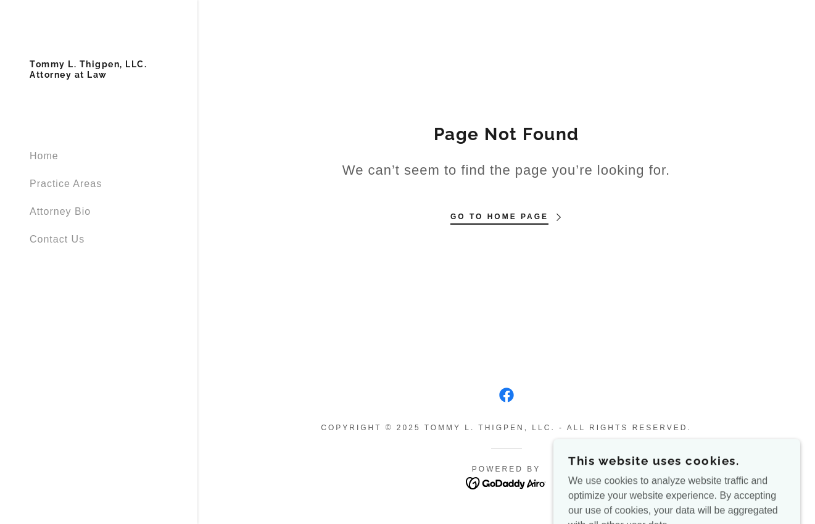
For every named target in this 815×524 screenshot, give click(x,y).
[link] (88, 74)
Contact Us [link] (57, 239)
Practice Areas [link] (66, 183)
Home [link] (44, 156)
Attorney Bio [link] (60, 211)
